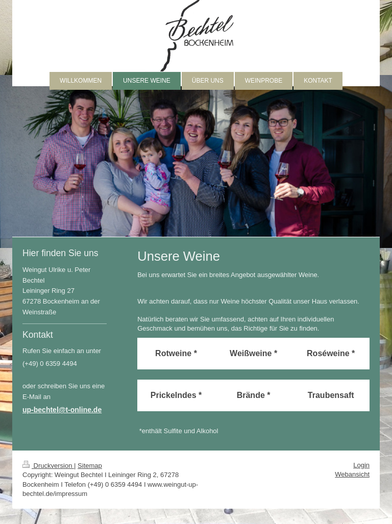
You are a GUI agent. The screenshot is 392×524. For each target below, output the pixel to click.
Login (361, 465)
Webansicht (352, 474)
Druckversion (48, 465)
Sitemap (90, 465)
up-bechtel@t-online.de (62, 410)
